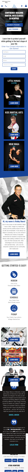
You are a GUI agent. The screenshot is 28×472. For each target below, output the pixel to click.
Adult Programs (14, 29)
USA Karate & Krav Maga (6, 2)
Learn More (14, 103)
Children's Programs (14, 25)
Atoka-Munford (14, 465)
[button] (14, 6)
